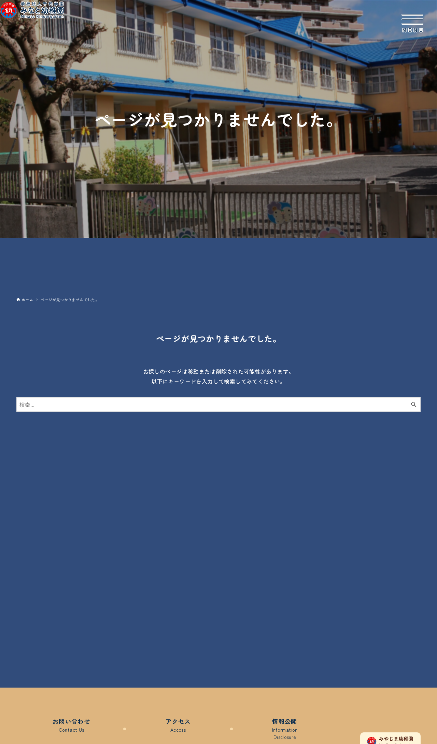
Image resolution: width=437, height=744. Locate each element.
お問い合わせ (71, 725)
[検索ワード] (218, 404)
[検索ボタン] (414, 404)
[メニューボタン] (412, 23)
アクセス (178, 725)
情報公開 (285, 729)
